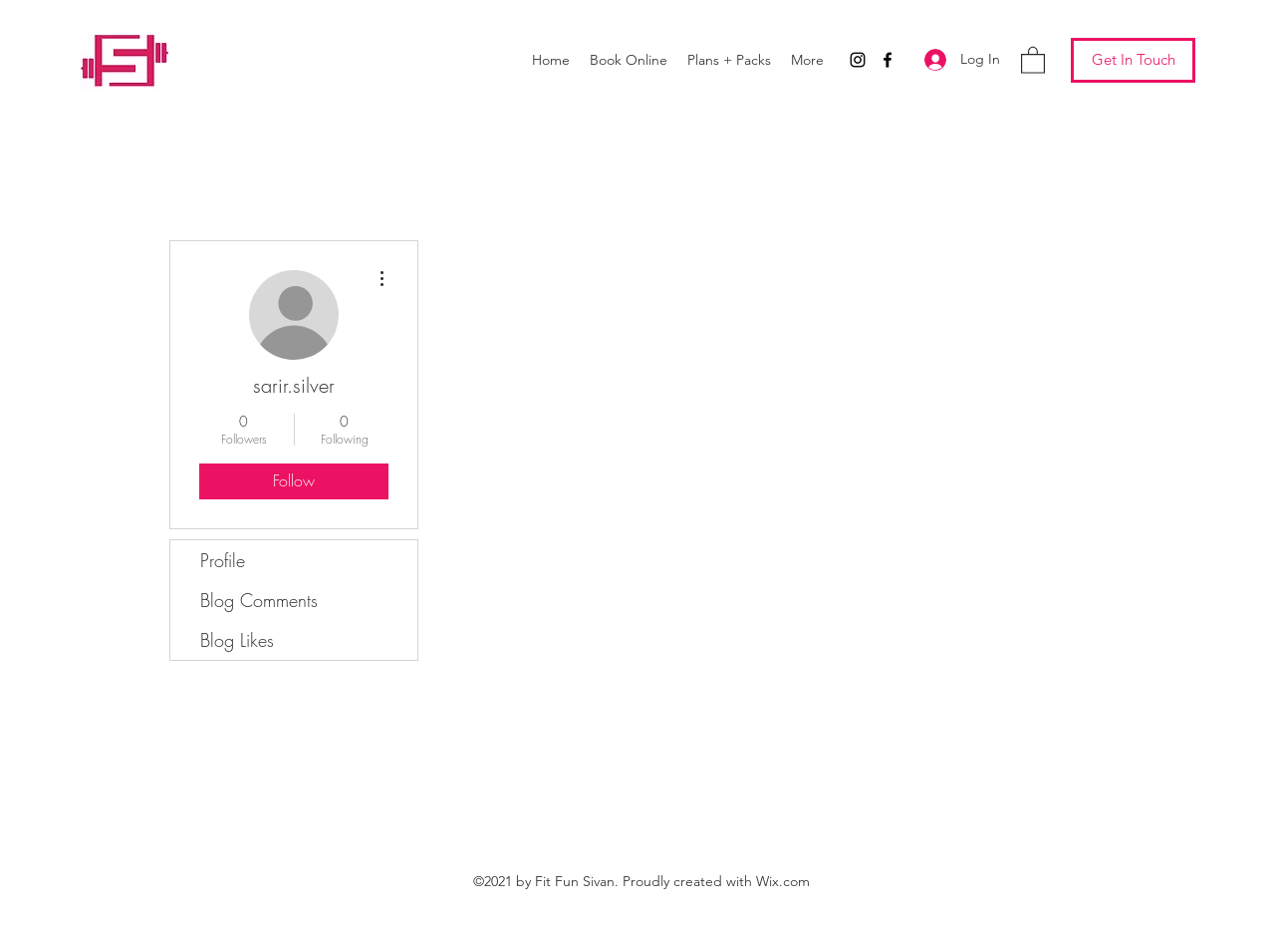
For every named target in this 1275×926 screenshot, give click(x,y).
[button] (1033, 59)
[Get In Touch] (1133, 60)
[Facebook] (887, 60)
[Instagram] (858, 60)
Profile (222, 560)
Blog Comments (259, 600)
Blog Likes (237, 640)
